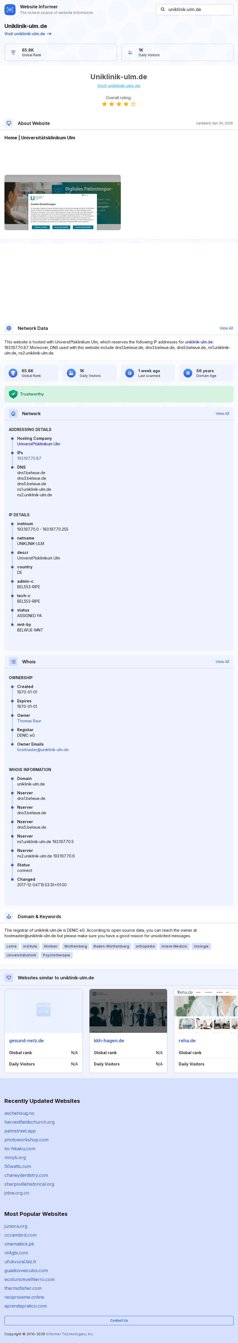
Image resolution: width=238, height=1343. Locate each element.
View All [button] (226, 328)
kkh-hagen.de (109, 1040)
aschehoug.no (19, 1113)
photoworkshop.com (26, 1139)
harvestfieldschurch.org (29, 1122)
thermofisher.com (23, 1288)
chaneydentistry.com (26, 1175)
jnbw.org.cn (16, 1193)
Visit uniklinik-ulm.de (27, 33)
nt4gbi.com (16, 1252)
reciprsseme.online (24, 1297)
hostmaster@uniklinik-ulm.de (43, 749)
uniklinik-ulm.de (199, 342)
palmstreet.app (20, 1131)
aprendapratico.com (25, 1306)
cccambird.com (20, 1235)
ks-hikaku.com (19, 1148)
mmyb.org (15, 1157)
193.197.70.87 (29, 458)
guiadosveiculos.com (26, 1270)
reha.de (187, 1040)
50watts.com (17, 1166)
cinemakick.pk (19, 1244)
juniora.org (15, 1226)
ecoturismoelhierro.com (29, 1279)
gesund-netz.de (26, 1040)
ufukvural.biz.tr (20, 1261)
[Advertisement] (118, 158)
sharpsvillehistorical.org (29, 1184)
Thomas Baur (29, 720)
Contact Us (119, 1320)
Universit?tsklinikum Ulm (38, 443)
